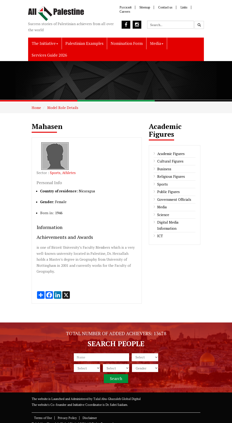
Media (156, 43)
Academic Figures (171, 153)
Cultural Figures (170, 161)
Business (164, 169)
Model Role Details (62, 107)
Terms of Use (43, 418)
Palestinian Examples (84, 43)
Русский (125, 7)
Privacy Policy (67, 418)
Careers (125, 11)
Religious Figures (171, 176)
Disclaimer (89, 418)
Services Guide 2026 (49, 55)
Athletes (69, 172)
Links (183, 7)
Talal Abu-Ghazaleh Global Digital (117, 399)
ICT (160, 235)
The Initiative (45, 43)
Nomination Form (127, 43)
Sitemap (144, 7)
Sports (55, 172)
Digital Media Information (168, 225)
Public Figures (168, 191)
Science (163, 214)
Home (36, 107)
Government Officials (174, 199)
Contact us (165, 7)
